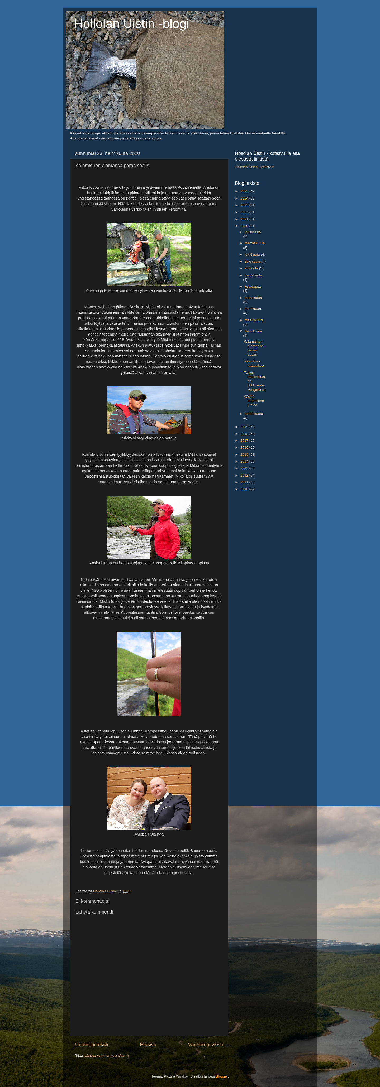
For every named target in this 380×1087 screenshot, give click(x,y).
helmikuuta (253, 331)
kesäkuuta (253, 286)
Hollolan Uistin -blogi (131, 24)
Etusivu (148, 1044)
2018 (244, 434)
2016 (244, 447)
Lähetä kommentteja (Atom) (107, 1055)
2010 (244, 489)
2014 (244, 461)
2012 (244, 475)
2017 (244, 441)
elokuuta (252, 268)
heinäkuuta (253, 275)
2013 (244, 468)
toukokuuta (253, 298)
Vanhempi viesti (205, 1044)
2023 (244, 205)
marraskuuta (254, 243)
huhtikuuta (253, 309)
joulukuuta (253, 232)
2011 (244, 482)
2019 (244, 427)
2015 (244, 455)
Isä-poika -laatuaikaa (254, 363)
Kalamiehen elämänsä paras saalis (253, 347)
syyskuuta (253, 261)
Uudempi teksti (91, 1044)
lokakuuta (253, 254)
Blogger (222, 1076)
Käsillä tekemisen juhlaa (254, 401)
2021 (244, 219)
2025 (244, 191)
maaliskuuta (254, 320)
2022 (244, 212)
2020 (244, 226)
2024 (244, 198)
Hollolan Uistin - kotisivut (254, 167)
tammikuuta (254, 414)
